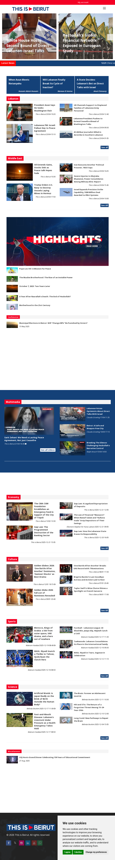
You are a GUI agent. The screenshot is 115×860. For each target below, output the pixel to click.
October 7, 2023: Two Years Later (34, 286)
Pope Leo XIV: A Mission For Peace (35, 268)
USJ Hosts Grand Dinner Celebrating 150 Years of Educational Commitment (54, 757)
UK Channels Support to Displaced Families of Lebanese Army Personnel (90, 108)
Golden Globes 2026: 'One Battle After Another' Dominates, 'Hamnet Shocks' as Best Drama (44, 571)
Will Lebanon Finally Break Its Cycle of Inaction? (54, 83)
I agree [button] (67, 852)
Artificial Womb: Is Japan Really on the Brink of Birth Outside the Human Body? (44, 699)
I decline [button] (78, 852)
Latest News (7, 63)
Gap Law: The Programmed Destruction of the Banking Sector (43, 531)
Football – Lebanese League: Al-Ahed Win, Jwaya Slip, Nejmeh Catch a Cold (90, 631)
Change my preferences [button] (96, 852)
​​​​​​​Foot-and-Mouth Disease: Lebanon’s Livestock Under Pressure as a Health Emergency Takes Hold (44, 721)
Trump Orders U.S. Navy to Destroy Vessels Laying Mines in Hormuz (43, 189)
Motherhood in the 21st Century (34, 305)
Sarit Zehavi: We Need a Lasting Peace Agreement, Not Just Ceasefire (24, 439)
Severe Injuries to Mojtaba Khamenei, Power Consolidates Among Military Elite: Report (88, 179)
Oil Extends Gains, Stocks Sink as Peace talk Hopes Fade (43, 168)
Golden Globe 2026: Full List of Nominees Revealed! (44, 593)
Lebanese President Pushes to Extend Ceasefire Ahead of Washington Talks (88, 121)
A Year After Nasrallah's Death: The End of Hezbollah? (45, 296)
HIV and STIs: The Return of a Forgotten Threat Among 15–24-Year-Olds (89, 707)
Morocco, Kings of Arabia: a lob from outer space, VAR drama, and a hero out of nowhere (43, 633)
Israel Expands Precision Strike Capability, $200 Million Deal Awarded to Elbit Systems (88, 192)
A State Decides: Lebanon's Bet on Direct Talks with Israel (90, 83)
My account (83, 2)
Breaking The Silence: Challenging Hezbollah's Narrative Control (98, 445)
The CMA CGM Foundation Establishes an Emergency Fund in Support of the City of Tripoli (44, 510)
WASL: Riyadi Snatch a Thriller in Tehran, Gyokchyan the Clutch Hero (44, 655)
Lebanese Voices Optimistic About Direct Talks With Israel (98, 411)
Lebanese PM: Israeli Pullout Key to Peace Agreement (44, 128)
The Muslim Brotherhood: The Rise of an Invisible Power (46, 277)
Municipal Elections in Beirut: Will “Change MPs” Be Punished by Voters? (53, 323)
